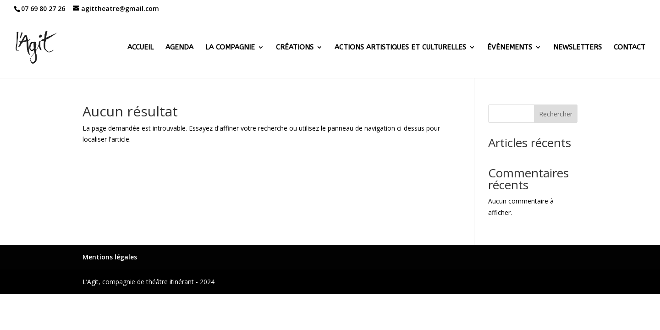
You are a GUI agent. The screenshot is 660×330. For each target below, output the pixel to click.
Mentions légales (109, 257)
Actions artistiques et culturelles (400, 47)
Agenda (179, 47)
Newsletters (577, 47)
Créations (295, 47)
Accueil (140, 47)
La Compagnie (230, 47)
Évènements (509, 47)
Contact (629, 47)
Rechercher (555, 114)
